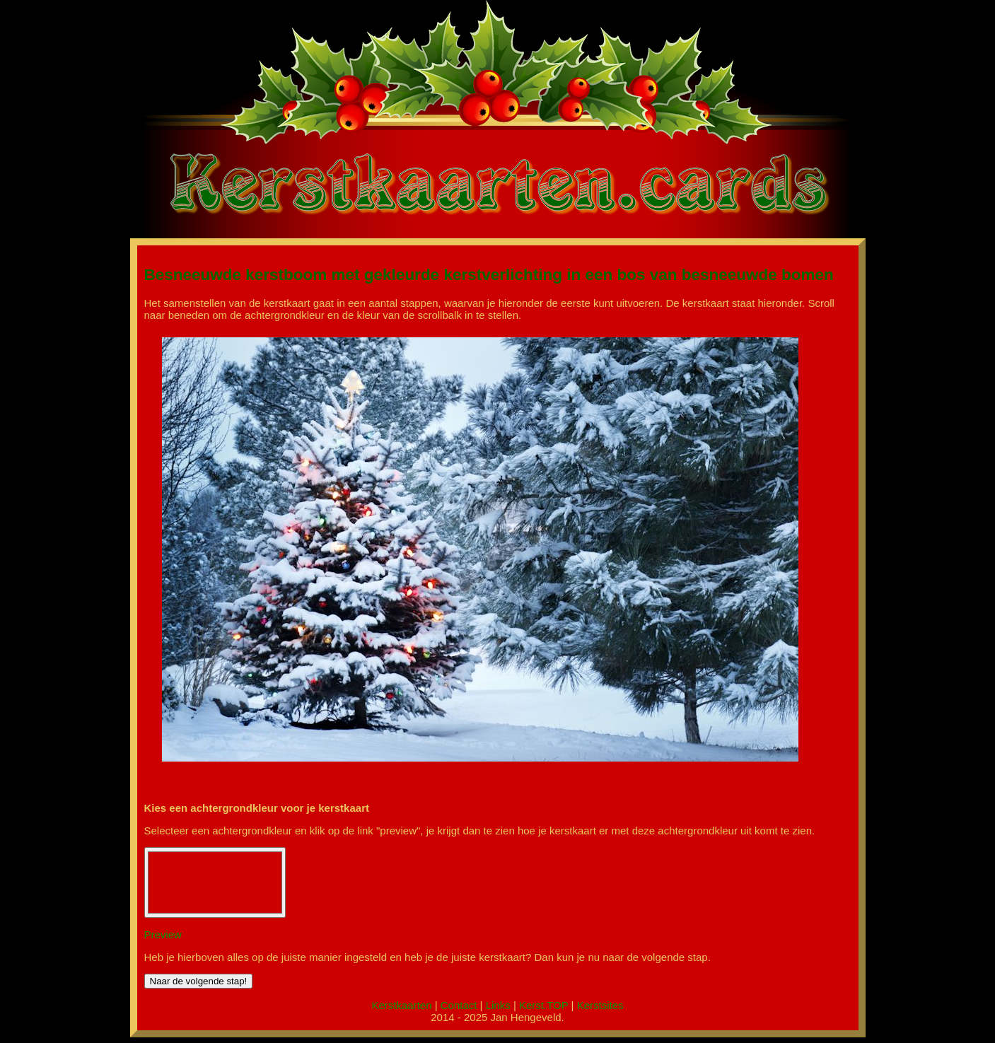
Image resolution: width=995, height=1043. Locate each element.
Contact (459, 1005)
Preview (163, 934)
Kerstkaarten (401, 1005)
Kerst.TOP (543, 1005)
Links (498, 1005)
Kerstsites (600, 1005)
